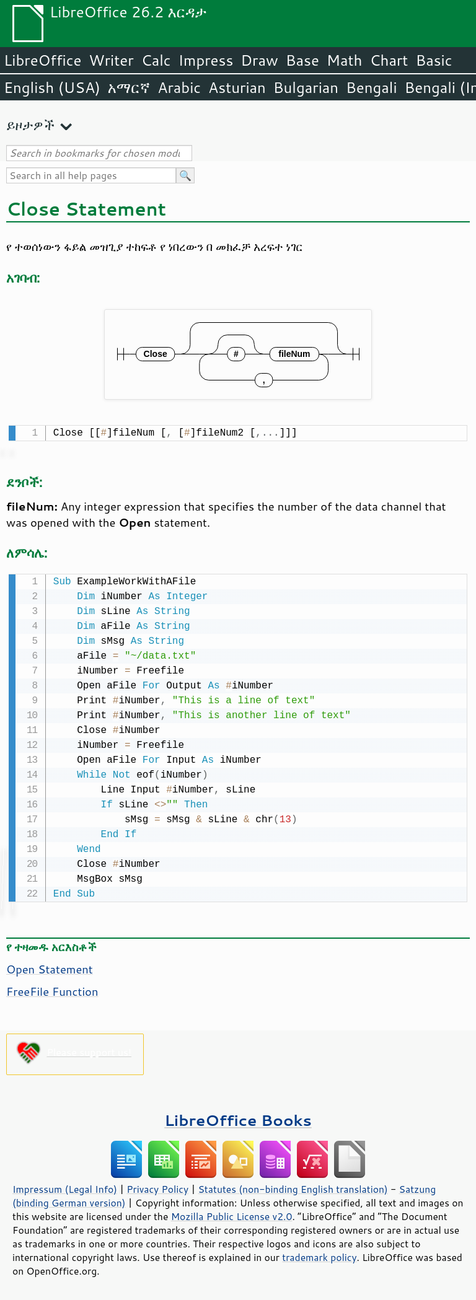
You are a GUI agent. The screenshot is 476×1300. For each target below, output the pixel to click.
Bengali (371, 87)
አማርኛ (129, 87)
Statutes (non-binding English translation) (292, 1186)
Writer (111, 60)
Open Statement (49, 967)
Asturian (237, 87)
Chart (388, 60)
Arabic (179, 87)
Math (345, 60)
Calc (156, 60)
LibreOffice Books (238, 1117)
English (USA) (52, 87)
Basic (433, 60)
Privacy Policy (157, 1186)
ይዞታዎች (30, 124)
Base (302, 60)
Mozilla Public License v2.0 (232, 1214)
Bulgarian (305, 87)
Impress (206, 60)
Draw (259, 60)
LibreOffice (42, 60)
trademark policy (319, 1255)
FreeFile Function (52, 989)
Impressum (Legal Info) (64, 1186)
